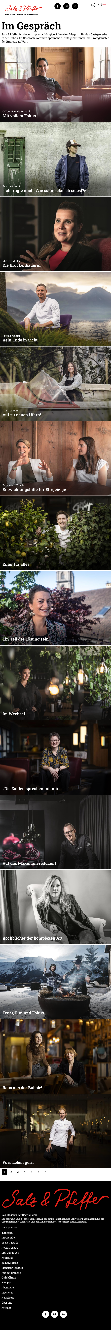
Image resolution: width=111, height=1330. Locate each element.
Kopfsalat (7, 1257)
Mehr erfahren (9, 1227)
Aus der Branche (11, 1272)
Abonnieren (8, 1287)
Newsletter (8, 1297)
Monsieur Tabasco (12, 1267)
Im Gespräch (9, 1237)
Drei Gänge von (10, 1252)
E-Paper (6, 1282)
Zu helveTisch (10, 1262)
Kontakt (6, 1307)
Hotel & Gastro (10, 1247)
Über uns (7, 1302)
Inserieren (7, 1292)
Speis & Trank (10, 1242)
